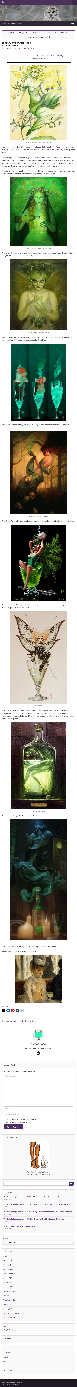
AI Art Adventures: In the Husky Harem (19, 1226)
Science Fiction (8, 1291)
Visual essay (25, 48)
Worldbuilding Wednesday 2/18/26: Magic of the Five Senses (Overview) (34, 1219)
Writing (6, 1309)
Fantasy (17, 48)
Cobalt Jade (8, 48)
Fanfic (5, 1265)
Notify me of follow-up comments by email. (24, 1119)
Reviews (6, 1287)
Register (6, 1353)
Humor (5, 1282)
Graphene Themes (18, 1384)
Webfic (6, 1304)
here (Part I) (47, 56)
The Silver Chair (30, 1021)
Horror (5, 1278)
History (15, 1021)
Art (4, 1256)
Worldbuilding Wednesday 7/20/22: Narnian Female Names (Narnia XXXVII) (40, 33)
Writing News (8, 1317)
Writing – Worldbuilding (12, 1313)
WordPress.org (8, 1370)
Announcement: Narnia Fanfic (37, 37)
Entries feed (7, 1361)
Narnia (21, 1021)
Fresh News (7, 1274)
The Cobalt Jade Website (12, 23)
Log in (5, 1357)
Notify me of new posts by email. (20, 1122)
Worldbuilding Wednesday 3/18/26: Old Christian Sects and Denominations (35, 1204)
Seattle (6, 1296)
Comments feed (9, 1366)
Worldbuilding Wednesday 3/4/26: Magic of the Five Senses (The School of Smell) (37, 1211)
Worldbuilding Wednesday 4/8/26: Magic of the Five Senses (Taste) (32, 1197)
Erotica (6, 1260)
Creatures (8, 1021)
